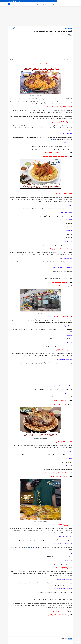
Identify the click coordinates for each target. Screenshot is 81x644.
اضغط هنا (53, 139)
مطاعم (32, 4)
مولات (20, 4)
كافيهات (26, 4)
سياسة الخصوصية (43, 1)
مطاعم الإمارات (68, 28)
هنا (40, 454)
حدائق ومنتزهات (13, 4)
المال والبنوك (45, 4)
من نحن (54, 1)
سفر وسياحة (53, 4)
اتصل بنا (49, 1)
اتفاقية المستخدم (35, 1)
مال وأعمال (37, 4)
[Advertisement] (40, 16)
